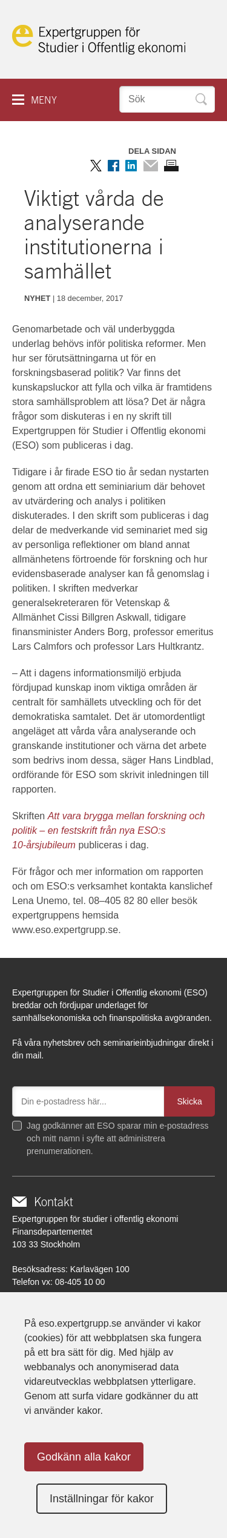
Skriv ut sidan (171, 165)
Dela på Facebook (113, 165)
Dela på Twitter (96, 165)
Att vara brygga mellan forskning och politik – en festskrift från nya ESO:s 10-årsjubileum (108, 830)
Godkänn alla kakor (84, 1457)
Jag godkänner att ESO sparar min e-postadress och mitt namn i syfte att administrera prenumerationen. (117, 1138)
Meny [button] (44, 100)
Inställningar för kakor (102, 1499)
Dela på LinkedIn (131, 165)
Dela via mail (150, 165)
